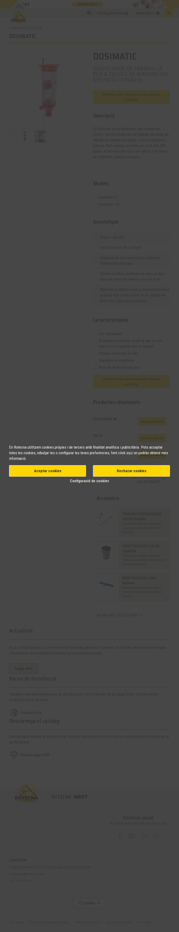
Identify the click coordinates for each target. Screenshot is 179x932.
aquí (130, 452)
